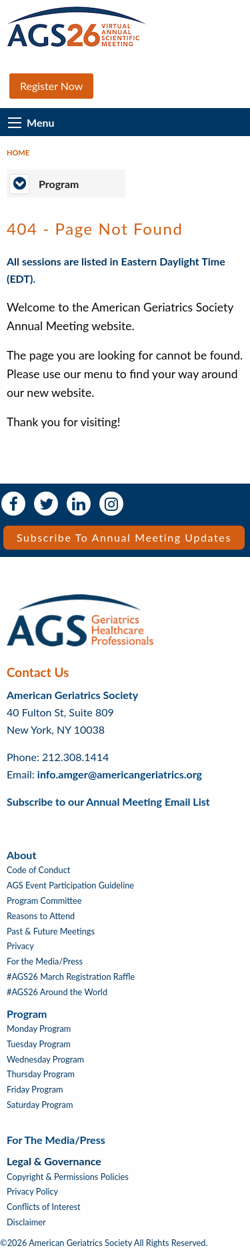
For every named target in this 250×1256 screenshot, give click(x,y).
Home (18, 152)
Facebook (13, 503)
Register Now (51, 85)
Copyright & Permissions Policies (68, 1177)
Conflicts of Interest (44, 1207)
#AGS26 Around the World (57, 992)
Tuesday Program (39, 1044)
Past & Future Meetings (51, 931)
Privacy (20, 946)
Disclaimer (26, 1222)
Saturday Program (40, 1105)
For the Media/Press (45, 961)
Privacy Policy (32, 1191)
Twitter (46, 503)
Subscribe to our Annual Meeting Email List (108, 801)
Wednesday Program (45, 1059)
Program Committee (44, 900)
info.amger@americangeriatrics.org (119, 774)
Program (27, 1013)
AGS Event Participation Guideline (70, 885)
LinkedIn (78, 503)
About (21, 854)
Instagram (111, 503)
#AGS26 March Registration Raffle (71, 977)
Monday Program (39, 1029)
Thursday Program (41, 1074)
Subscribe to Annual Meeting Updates (124, 537)
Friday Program (35, 1089)
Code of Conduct (38, 870)
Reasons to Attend (41, 916)
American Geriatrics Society (72, 694)
